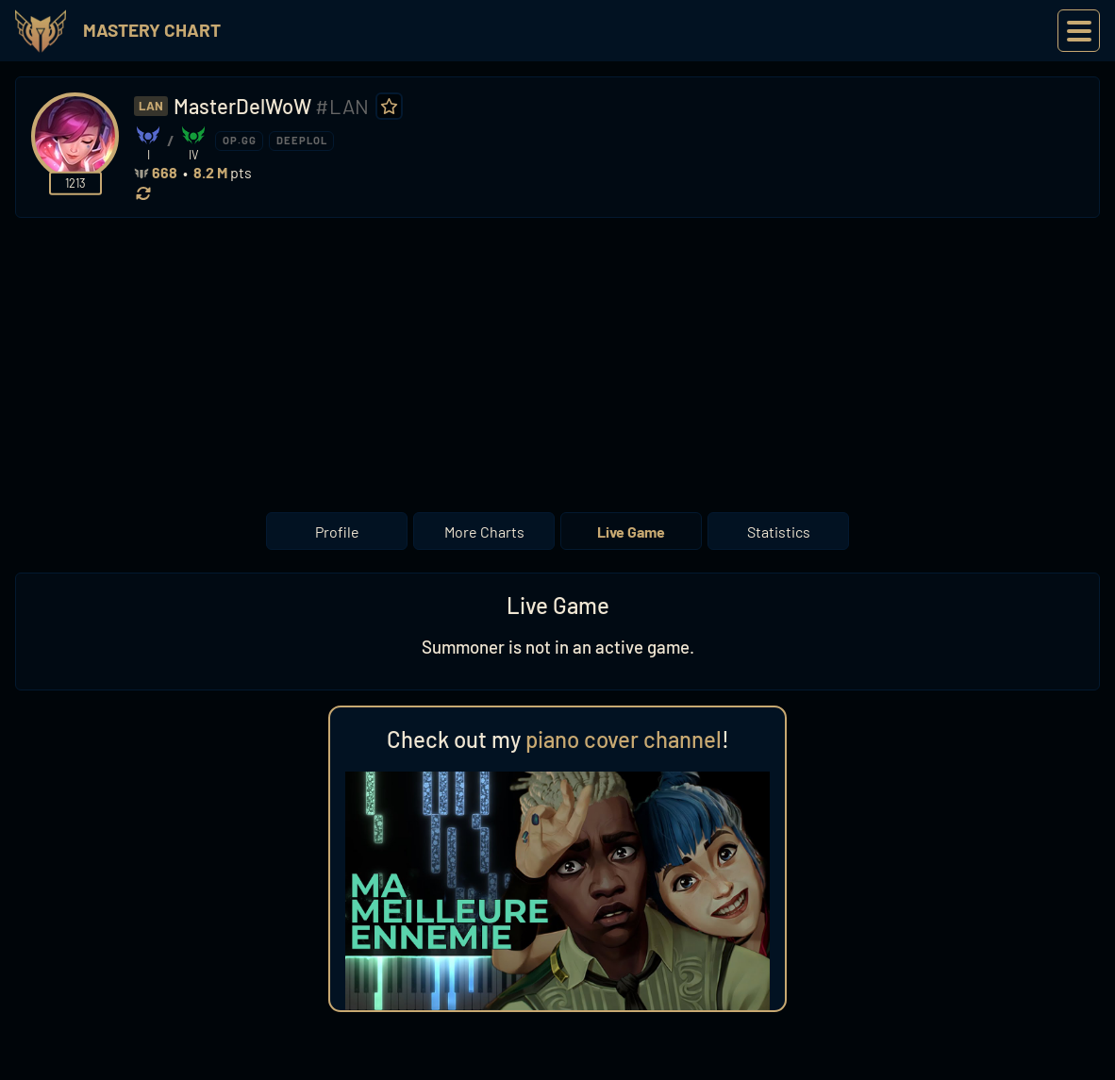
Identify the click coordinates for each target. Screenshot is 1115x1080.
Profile (337, 531)
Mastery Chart (152, 30)
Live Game (631, 531)
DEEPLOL (301, 140)
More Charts (484, 531)
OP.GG (240, 140)
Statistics (778, 531)
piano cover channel (623, 739)
